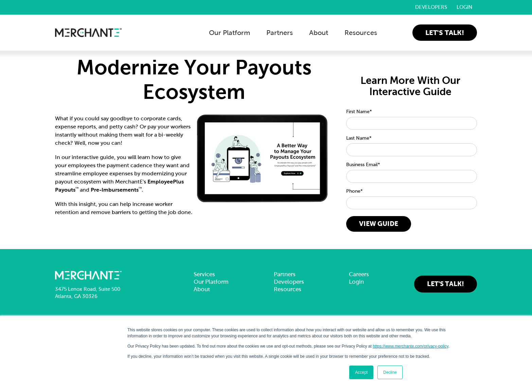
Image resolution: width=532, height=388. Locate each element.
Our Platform (229, 32)
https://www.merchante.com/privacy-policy (410, 346)
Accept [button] (361, 372)
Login (464, 7)
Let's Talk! (444, 32)
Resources (360, 32)
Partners (279, 32)
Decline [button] (390, 372)
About (318, 32)
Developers (431, 7)
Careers (359, 274)
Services (204, 274)
